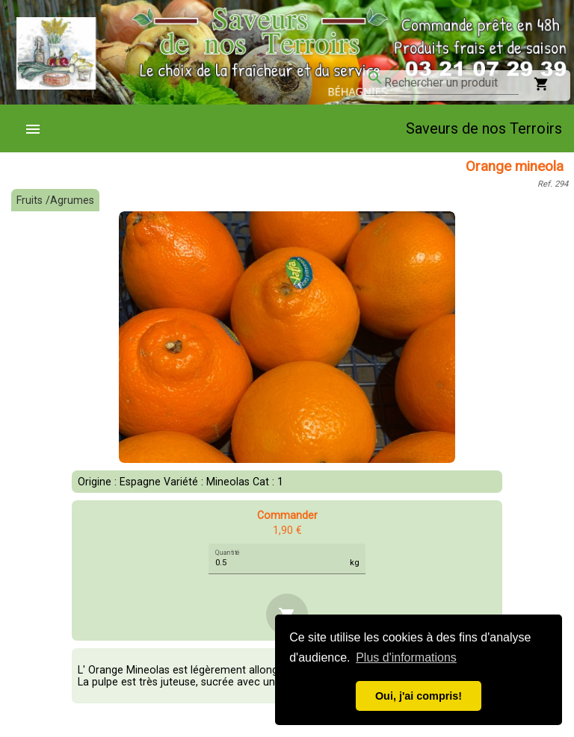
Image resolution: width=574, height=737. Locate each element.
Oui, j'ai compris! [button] (418, 696)
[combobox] (451, 83)
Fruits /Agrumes (55, 200)
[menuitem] (39, 128)
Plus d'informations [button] (406, 657)
